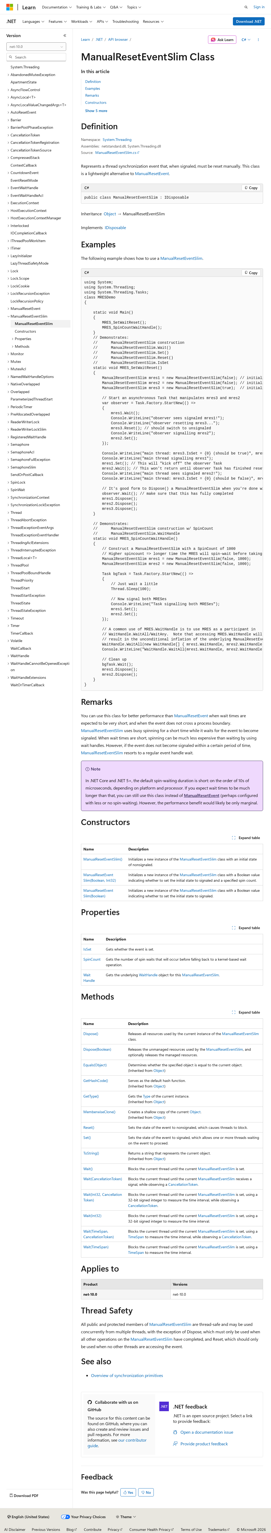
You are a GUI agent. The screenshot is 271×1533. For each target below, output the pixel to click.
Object (110, 213)
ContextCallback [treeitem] (24, 165)
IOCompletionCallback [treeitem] (29, 232)
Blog (70, 1529)
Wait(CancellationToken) (102, 1178)
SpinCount (92, 959)
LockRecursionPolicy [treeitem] (27, 301)
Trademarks (217, 1529)
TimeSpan (136, 1236)
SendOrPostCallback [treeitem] (27, 474)
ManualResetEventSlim (181, 258)
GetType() (91, 1096)
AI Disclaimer (14, 1529)
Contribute (92, 1529)
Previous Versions (46, 1529)
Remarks (92, 95)
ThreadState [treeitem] (20, 602)
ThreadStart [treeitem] (20, 587)
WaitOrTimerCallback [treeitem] (27, 684)
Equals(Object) (95, 1064)
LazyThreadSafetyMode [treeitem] (29, 263)
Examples (92, 88)
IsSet (87, 949)
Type (146, 1096)
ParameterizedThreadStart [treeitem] (32, 399)
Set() (87, 1137)
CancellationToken (183, 1184)
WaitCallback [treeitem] (21, 648)
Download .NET (249, 21)
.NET (99, 39)
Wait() (88, 1168)
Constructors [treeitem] (25, 331)
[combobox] (36, 46)
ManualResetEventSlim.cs (115, 152)
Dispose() (90, 1033)
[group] (172, 484)
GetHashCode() (95, 1080)
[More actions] (258, 39)
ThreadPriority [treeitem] (22, 580)
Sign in (259, 6)
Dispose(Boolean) (97, 1049)
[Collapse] (64, 35)
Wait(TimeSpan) (96, 1246)
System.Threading (117, 139)
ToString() (91, 1153)
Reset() (88, 1127)
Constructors (95, 102)
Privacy (113, 1529)
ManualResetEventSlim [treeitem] (34, 323)
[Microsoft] (9, 7)
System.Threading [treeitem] (25, 66)
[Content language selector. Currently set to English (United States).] (28, 1517)
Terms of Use (191, 1529)
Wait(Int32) (92, 1215)
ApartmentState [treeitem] (24, 81)
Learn (85, 39)
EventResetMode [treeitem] (24, 180)
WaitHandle (148, 974)
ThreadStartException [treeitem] (28, 595)
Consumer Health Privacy (149, 1529)
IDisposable (115, 227)
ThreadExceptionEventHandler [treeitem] (35, 534)
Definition (93, 81)
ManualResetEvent (152, 173)
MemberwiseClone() (99, 1111)
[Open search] (246, 7)
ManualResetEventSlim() (102, 859)
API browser (118, 39)
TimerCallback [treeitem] (22, 633)
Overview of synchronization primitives (127, 1375)
